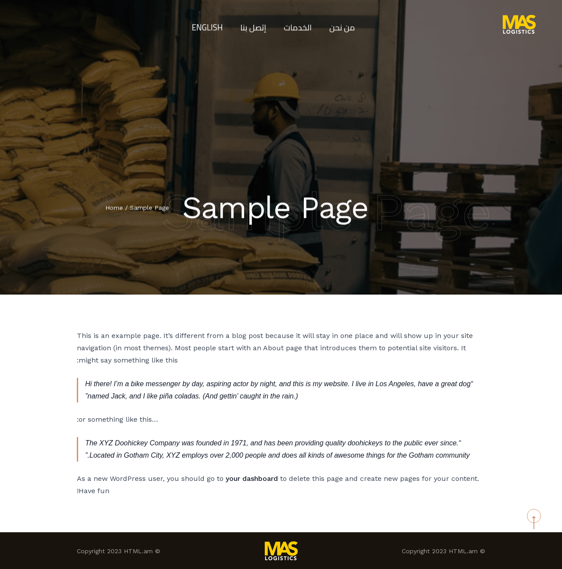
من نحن (345, 24)
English (204, 24)
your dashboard (252, 478)
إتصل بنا (252, 24)
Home (114, 208)
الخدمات (299, 24)
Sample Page (149, 208)
